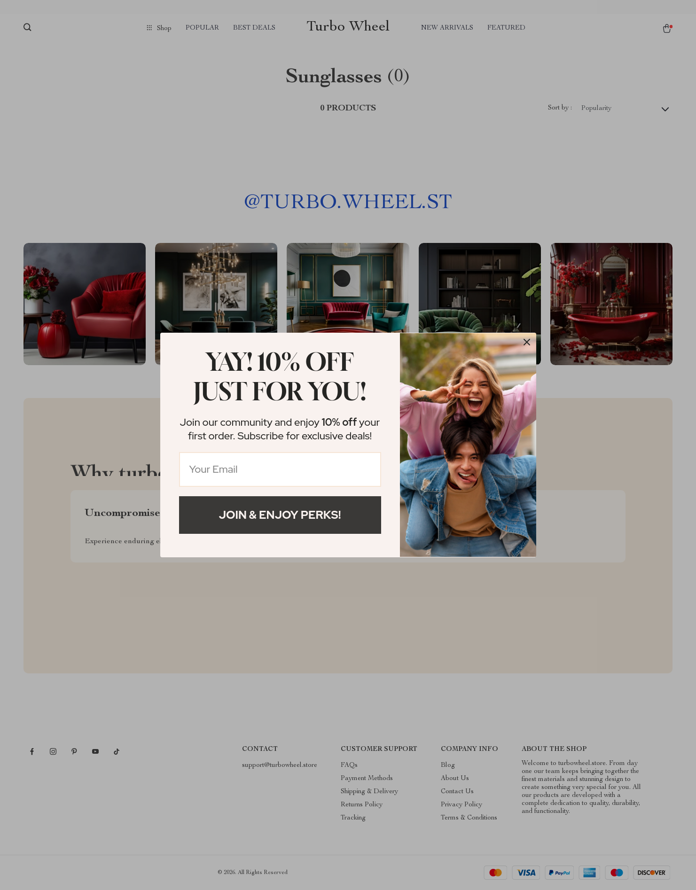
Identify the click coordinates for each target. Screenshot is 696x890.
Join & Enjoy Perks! (280, 514)
